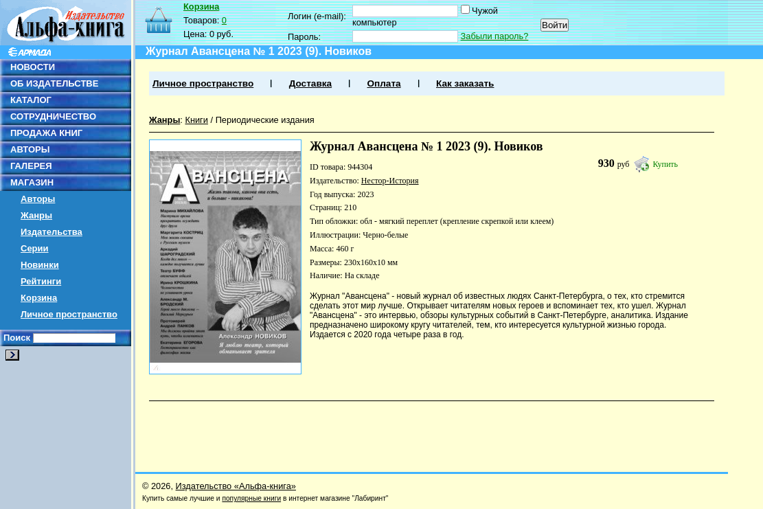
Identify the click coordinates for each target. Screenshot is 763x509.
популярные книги (251, 498)
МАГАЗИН (32, 182)
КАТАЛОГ (31, 100)
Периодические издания (265, 120)
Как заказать (465, 83)
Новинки (40, 265)
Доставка (310, 83)
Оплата (383, 83)
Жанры (36, 215)
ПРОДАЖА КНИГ (46, 133)
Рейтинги (41, 281)
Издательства (51, 232)
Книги (196, 120)
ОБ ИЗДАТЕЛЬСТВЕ (54, 83)
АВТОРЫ (29, 149)
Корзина (39, 298)
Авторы (38, 199)
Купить (665, 164)
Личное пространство (69, 314)
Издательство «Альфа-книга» (236, 486)
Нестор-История (390, 180)
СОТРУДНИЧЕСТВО (53, 116)
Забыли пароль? (495, 36)
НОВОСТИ (32, 67)
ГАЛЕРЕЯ (31, 166)
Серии (35, 248)
